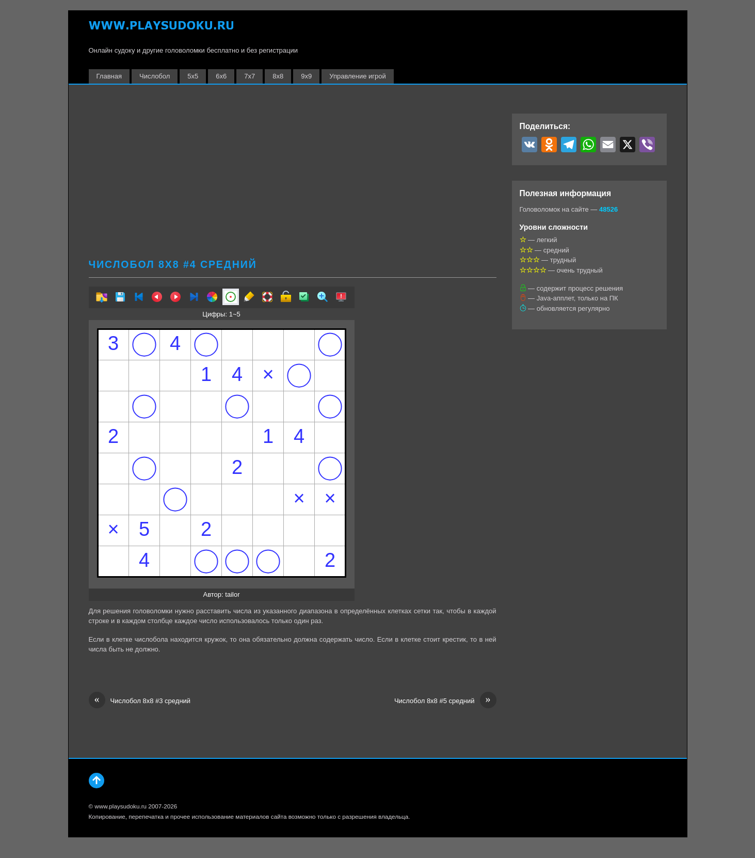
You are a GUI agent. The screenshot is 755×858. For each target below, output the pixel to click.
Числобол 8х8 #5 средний (445, 701)
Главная (109, 76)
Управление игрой (357, 76)
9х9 (306, 76)
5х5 (192, 76)
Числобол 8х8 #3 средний (140, 701)
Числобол (154, 76)
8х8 (277, 76)
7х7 (249, 76)
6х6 (221, 76)
